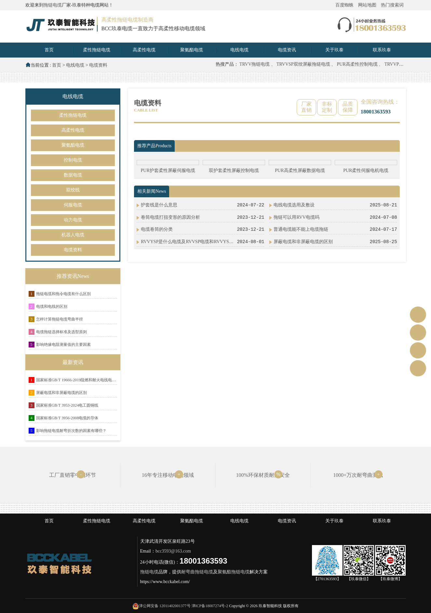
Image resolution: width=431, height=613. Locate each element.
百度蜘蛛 (344, 5)
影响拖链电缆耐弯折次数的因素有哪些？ (71, 430)
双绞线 (73, 190)
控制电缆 (73, 160)
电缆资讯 (287, 49)
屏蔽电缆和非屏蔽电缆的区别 (61, 392)
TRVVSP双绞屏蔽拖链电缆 (303, 64)
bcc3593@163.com (173, 551)
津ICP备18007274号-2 (210, 606)
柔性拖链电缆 (96, 49)
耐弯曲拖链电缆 (197, 571)
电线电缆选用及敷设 (294, 204)
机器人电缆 (72, 234)
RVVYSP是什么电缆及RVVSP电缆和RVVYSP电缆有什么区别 (188, 241)
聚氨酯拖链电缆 (233, 571)
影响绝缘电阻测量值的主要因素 (63, 344)
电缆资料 (98, 65)
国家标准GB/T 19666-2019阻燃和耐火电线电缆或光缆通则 (76, 380)
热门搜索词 (392, 5)
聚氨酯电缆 (191, 49)
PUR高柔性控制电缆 (358, 64)
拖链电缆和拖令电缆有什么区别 (63, 294)
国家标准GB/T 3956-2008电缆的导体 (67, 418)
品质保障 (348, 107)
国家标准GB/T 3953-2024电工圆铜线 (67, 405)
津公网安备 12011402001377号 (165, 606)
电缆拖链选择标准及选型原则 (61, 332)
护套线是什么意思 (159, 204)
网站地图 (367, 5)
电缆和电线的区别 (51, 306)
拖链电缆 (53, 5)
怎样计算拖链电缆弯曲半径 (59, 319)
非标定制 (327, 107)
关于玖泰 (334, 49)
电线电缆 (239, 49)
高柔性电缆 (144, 49)
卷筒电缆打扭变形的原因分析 (170, 217)
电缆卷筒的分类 (157, 229)
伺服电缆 (73, 204)
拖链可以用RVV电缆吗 (296, 217)
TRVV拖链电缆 (255, 64)
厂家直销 (306, 107)
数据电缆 (73, 175)
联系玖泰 (382, 49)
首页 (49, 49)
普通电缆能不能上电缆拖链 (301, 229)
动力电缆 (73, 219)
